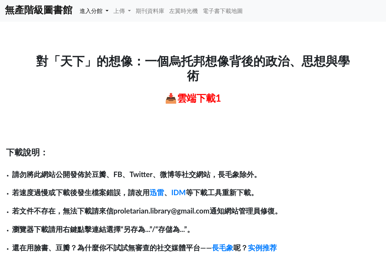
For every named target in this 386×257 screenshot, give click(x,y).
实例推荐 (262, 247)
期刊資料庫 (150, 10)
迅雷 (157, 192)
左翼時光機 (183, 10)
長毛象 (222, 247)
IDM (178, 192)
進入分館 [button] (92, 10)
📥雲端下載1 (193, 98)
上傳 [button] (119, 10)
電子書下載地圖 (223, 10)
